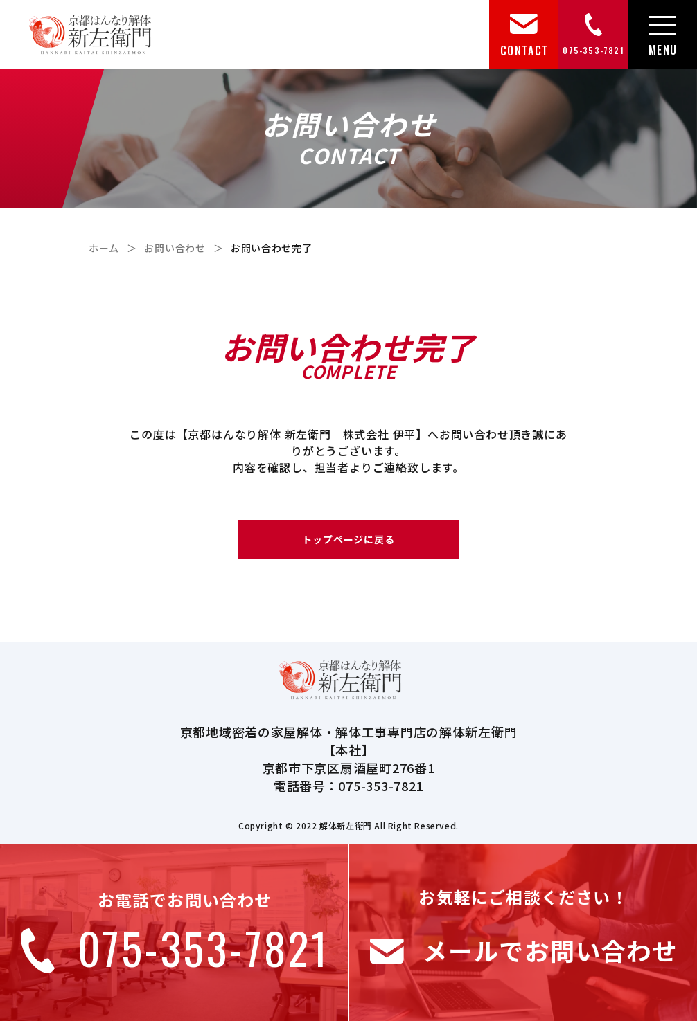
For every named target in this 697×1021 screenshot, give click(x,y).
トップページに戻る (349, 539)
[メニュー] (662, 35)
